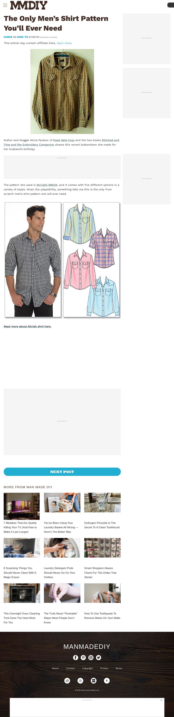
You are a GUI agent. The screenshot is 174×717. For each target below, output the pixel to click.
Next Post (62, 472)
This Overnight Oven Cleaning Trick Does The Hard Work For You (22, 618)
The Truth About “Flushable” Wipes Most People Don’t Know (61, 618)
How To (22, 37)
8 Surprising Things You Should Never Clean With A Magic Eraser (20, 573)
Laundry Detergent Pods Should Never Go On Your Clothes (59, 573)
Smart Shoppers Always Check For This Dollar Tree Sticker (100, 573)
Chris (8, 37)
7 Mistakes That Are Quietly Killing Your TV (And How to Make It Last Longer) (20, 527)
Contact (70, 668)
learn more (64, 43)
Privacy (104, 668)
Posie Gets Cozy (64, 140)
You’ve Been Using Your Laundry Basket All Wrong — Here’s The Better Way (61, 527)
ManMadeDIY (86, 646)
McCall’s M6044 (47, 184)
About (55, 668)
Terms (119, 668)
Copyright (87, 668)
